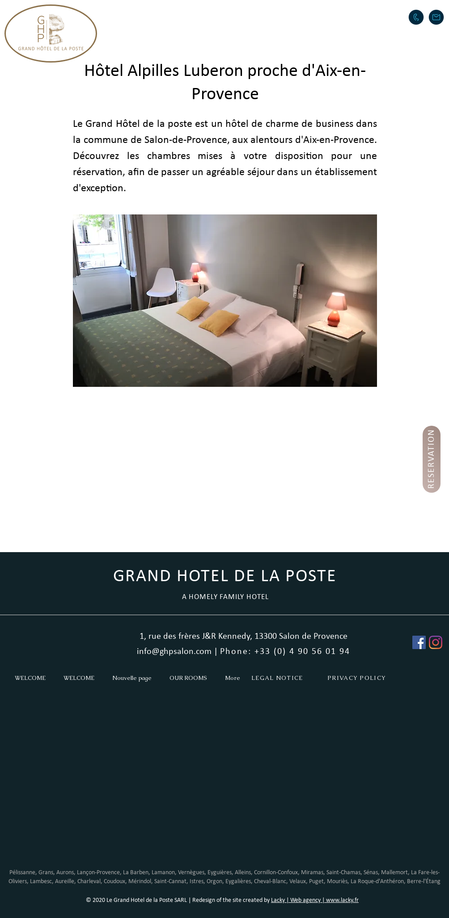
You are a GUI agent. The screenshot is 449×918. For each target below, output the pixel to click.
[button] (214, 16)
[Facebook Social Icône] (419, 642)
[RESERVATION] (432, 459)
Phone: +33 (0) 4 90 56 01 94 (285, 651)
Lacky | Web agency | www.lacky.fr (315, 900)
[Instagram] (435, 642)
